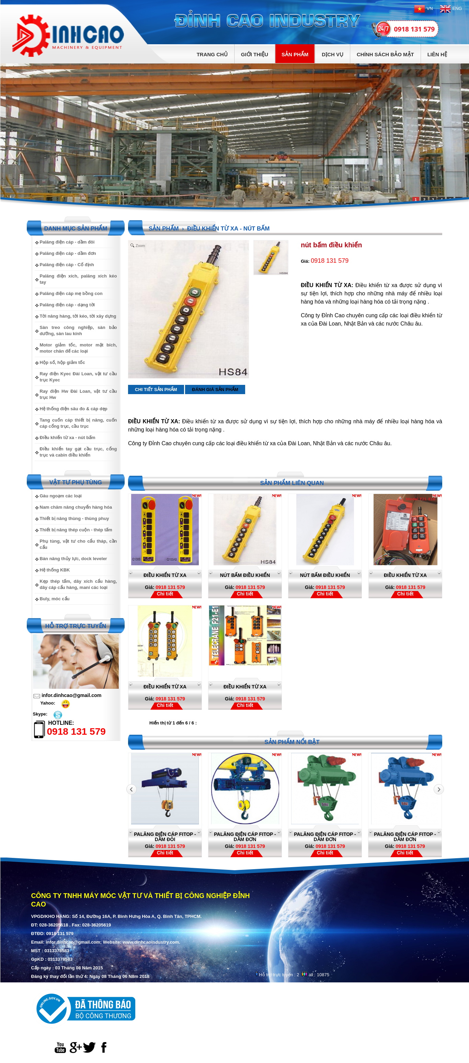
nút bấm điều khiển (245, 575)
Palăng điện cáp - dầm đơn (68, 253)
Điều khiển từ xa (405, 575)
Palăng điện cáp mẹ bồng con (71, 293)
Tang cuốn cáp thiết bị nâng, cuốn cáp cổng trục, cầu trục (78, 423)
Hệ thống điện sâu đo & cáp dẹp (73, 408)
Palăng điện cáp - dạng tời (67, 304)
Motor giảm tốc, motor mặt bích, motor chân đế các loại (78, 348)
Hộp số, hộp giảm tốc (62, 362)
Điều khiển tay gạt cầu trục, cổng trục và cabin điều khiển (78, 452)
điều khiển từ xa (165, 575)
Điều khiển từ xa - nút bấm (67, 437)
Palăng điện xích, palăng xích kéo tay (78, 279)
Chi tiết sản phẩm (156, 389)
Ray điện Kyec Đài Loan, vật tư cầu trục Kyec (78, 376)
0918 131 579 (165, 587)
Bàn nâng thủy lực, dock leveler (73, 558)
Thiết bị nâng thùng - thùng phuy (74, 518)
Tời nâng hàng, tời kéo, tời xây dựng (78, 316)
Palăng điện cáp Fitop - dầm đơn (255, 836)
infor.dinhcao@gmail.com (71, 695)
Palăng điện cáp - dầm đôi (67, 242)
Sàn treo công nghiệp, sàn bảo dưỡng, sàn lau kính (78, 330)
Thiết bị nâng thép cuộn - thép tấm (76, 529)
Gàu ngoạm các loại (61, 495)
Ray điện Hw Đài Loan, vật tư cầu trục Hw (78, 394)
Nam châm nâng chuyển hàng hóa (76, 507)
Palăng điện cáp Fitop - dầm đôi (175, 836)
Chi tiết (165, 594)
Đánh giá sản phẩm (215, 389)
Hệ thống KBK (55, 569)
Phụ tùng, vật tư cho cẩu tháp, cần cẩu (78, 544)
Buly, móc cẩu (55, 598)
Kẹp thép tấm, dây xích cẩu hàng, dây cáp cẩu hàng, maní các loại (78, 584)
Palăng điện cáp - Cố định (67, 264)
